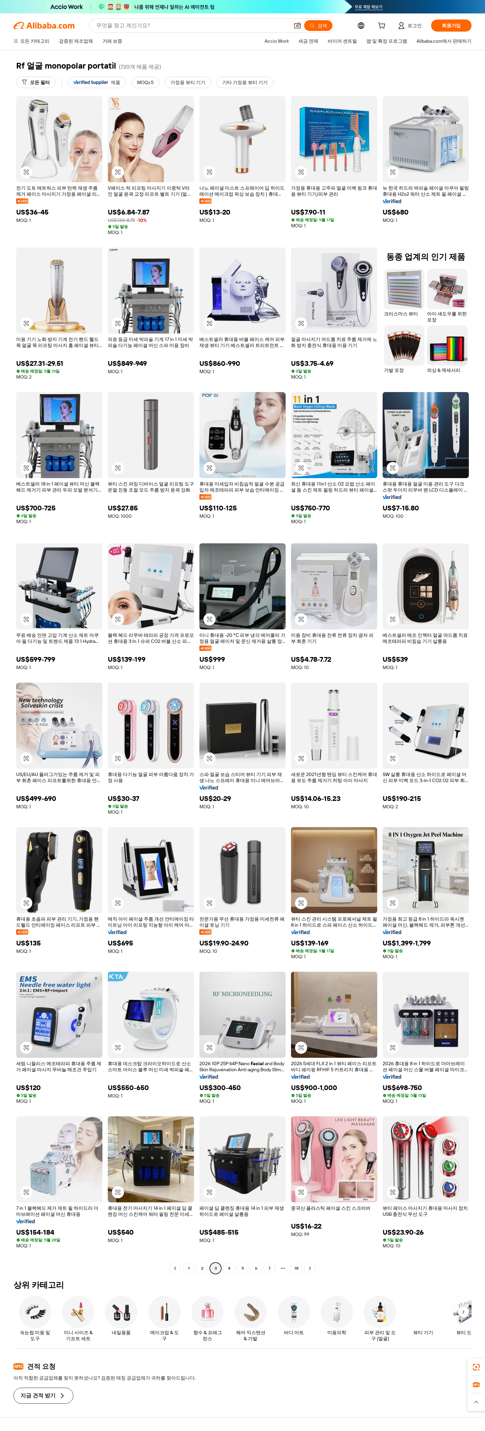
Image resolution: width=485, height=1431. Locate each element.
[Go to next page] (310, 1268)
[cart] (383, 26)
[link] (476, 1367)
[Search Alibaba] (192, 25)
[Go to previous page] (175, 1268)
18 (296, 1268)
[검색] (318, 25)
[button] (297, 26)
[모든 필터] (36, 82)
